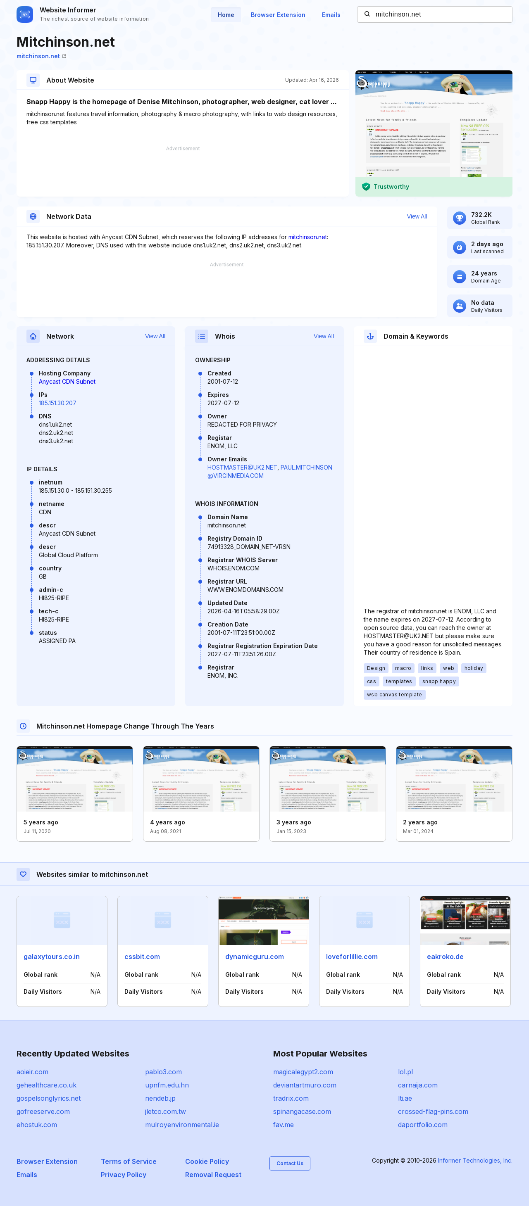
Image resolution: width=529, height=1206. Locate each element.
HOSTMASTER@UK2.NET (242, 467)
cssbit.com (142, 956)
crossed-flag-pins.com (433, 1111)
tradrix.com (291, 1098)
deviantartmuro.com (304, 1085)
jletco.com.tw (165, 1111)
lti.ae (405, 1098)
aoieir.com (32, 1072)
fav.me (283, 1125)
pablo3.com (163, 1072)
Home (226, 14)
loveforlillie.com (352, 956)
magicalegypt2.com (303, 1072)
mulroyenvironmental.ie (182, 1125)
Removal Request (213, 1174)
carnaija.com (418, 1085)
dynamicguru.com (254, 956)
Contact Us (289, 1163)
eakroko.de (445, 956)
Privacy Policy (123, 1174)
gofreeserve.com (43, 1111)
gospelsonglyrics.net (49, 1098)
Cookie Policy (207, 1161)
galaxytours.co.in (52, 956)
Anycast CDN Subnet (67, 381)
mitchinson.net (41, 55)
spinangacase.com (302, 1111)
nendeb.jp (160, 1098)
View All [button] (417, 216)
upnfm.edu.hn (167, 1085)
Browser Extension (278, 14)
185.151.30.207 (57, 402)
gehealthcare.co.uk (46, 1085)
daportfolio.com (423, 1125)
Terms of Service (129, 1161)
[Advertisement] (182, 171)
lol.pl (405, 1072)
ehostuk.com (37, 1125)
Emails (331, 14)
